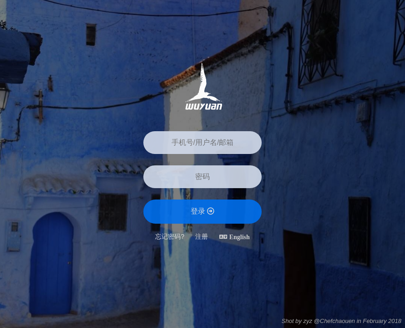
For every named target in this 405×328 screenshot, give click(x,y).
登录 (202, 211)
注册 (201, 236)
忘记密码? (169, 236)
